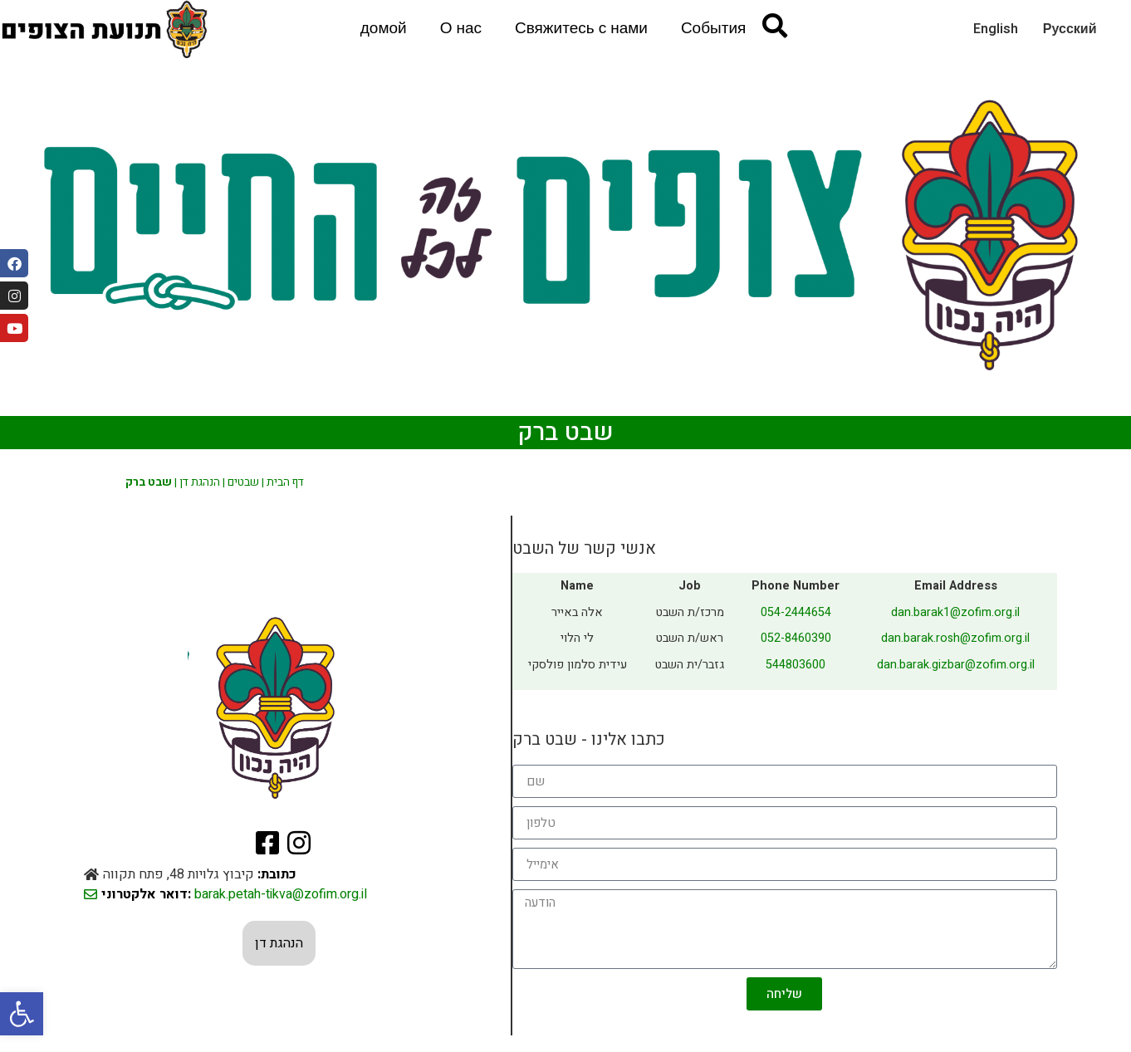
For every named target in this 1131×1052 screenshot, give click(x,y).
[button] (21, 1013)
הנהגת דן (199, 482)
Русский (1070, 29)
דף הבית (285, 482)
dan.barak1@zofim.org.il (955, 612)
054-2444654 (796, 612)
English (995, 29)
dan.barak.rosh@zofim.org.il (955, 638)
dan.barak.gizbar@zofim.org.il (956, 664)
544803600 (795, 664)
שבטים (243, 482)
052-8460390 (796, 638)
